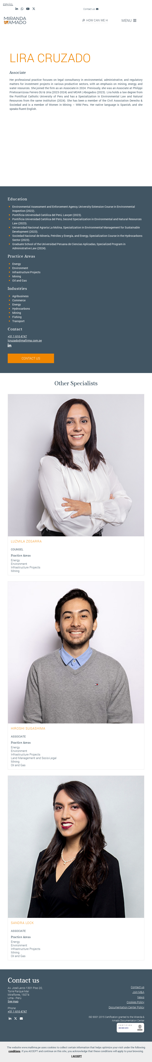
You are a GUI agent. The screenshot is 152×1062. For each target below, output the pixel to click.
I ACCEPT (76, 1056)
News (140, 997)
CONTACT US (31, 358)
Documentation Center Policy (126, 1007)
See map (13, 1001)
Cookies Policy (135, 1002)
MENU (129, 20)
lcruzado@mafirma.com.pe (25, 340)
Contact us (90, 8)
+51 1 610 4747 (17, 336)
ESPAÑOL (8, 4)
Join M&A (138, 992)
